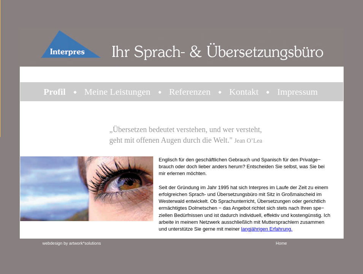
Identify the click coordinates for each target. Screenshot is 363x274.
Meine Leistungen (117, 92)
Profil (55, 92)
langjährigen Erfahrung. (266, 229)
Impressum (297, 92)
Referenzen (190, 92)
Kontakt (243, 92)
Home (281, 243)
